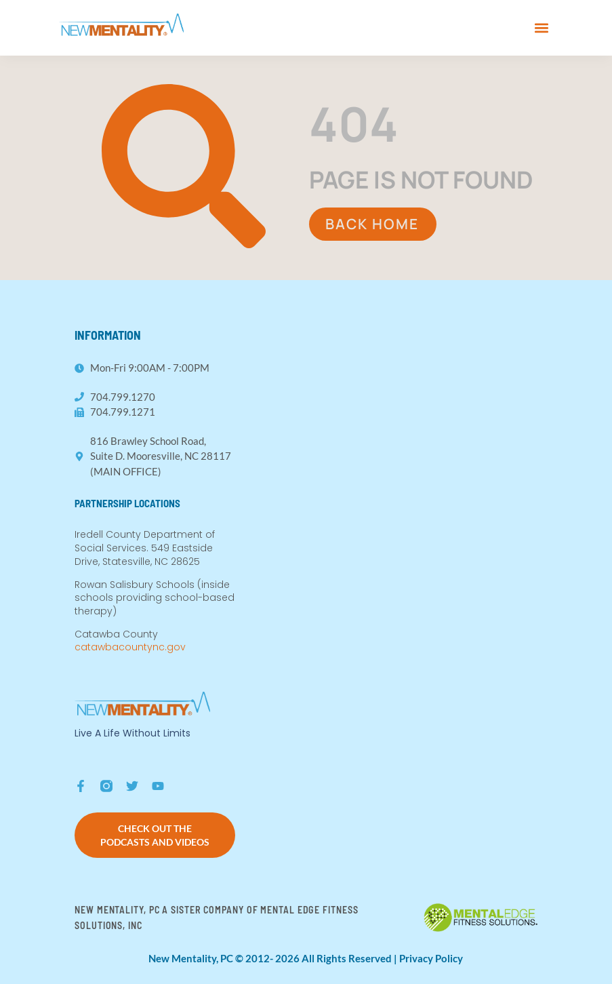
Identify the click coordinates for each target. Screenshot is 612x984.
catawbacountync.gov (130, 647)
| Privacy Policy (428, 958)
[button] (542, 27)
